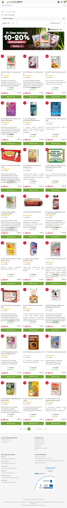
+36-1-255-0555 (42, 456)
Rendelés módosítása (40, 440)
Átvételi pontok (4, 442)
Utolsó (45, 429)
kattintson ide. (42, 505)
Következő (39, 429)
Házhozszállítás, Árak (6, 440)
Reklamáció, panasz (39, 444)
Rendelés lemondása (39, 442)
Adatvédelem (38, 446)
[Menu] (59, 2)
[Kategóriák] (3, 2)
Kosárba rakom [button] (11, 96)
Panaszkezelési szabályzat (41, 448)
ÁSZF (36, 450)
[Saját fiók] (61, 2)
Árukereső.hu (50, 470)
